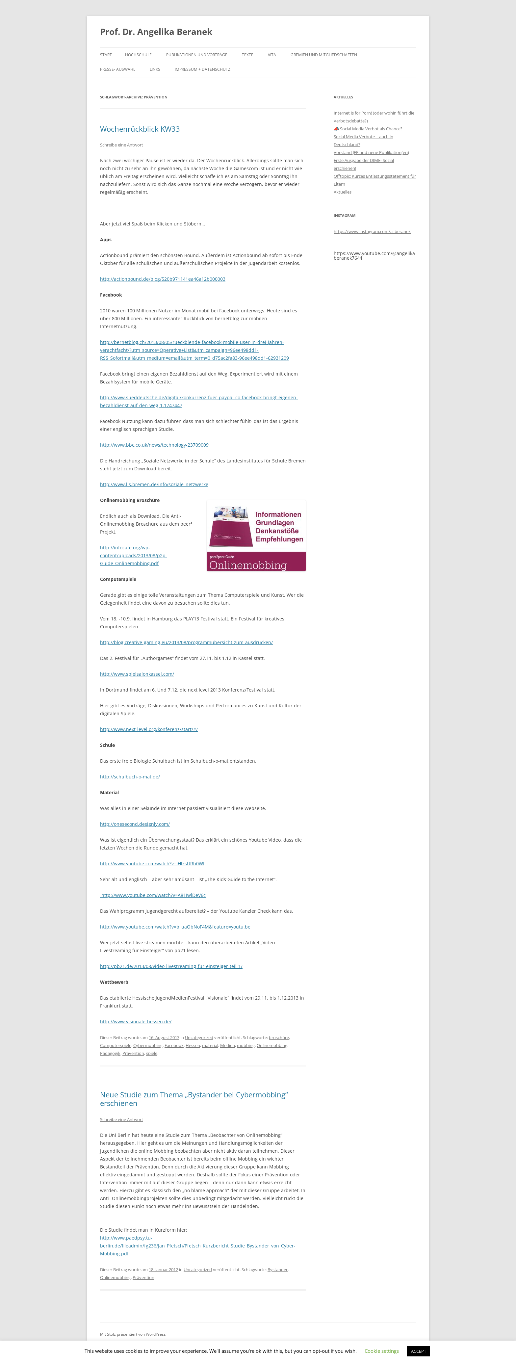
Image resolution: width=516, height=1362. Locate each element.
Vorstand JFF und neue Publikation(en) (371, 152)
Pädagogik (110, 1053)
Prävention (133, 1053)
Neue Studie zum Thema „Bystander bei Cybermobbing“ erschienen (194, 1098)
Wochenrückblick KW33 (140, 129)
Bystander (278, 1269)
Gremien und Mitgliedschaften (324, 55)
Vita (272, 55)
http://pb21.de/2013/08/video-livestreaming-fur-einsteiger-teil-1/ (171, 966)
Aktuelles (342, 192)
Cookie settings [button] (382, 1351)
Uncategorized (199, 1037)
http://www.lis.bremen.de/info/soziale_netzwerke (154, 484)
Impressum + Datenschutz (202, 69)
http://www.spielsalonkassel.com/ (137, 674)
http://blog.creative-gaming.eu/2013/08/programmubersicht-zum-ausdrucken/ (186, 642)
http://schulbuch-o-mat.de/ (130, 776)
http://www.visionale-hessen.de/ (135, 1021)
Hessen (193, 1045)
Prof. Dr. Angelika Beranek (156, 32)
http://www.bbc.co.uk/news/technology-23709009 (154, 445)
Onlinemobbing (272, 1045)
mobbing (246, 1045)
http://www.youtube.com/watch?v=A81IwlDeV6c (153, 895)
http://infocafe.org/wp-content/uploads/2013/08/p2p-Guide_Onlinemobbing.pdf (133, 555)
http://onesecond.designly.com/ (135, 824)
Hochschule (138, 55)
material (210, 1045)
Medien (227, 1045)
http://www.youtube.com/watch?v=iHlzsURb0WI (152, 863)
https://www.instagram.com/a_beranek (372, 231)
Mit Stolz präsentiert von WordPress (133, 1334)
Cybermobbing (148, 1045)
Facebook (174, 1045)
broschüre (279, 1037)
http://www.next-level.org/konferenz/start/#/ (149, 729)
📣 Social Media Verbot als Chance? (368, 129)
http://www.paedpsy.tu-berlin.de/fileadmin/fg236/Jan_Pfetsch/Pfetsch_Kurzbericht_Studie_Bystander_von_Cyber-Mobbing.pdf (198, 1246)
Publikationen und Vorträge (196, 55)
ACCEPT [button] (418, 1351)
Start (106, 55)
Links (155, 69)
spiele (151, 1053)
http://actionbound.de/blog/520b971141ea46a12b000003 (162, 279)
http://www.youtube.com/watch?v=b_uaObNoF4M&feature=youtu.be (175, 927)
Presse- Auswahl (117, 69)
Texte (247, 55)
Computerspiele (115, 1045)
